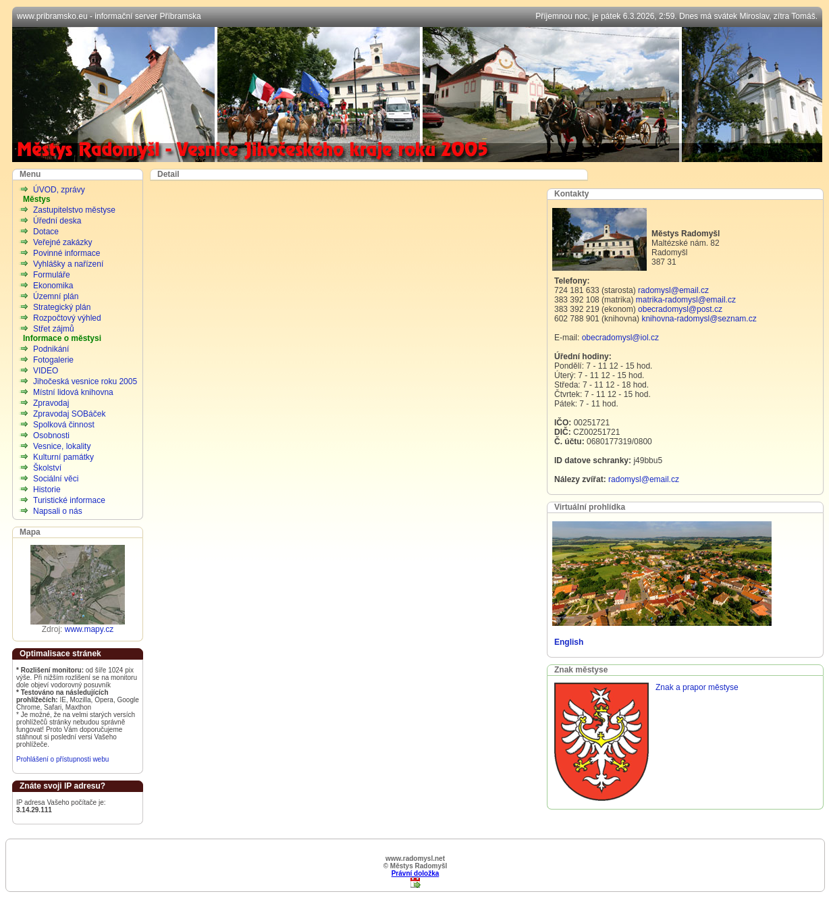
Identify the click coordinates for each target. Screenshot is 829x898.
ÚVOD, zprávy (59, 189)
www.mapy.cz (89, 629)
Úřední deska (57, 221)
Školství (47, 468)
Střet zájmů (53, 329)
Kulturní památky (63, 457)
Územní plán (55, 296)
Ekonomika (53, 285)
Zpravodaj (51, 403)
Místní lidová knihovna (73, 392)
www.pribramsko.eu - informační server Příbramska (109, 16)
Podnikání (51, 349)
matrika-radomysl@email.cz (686, 300)
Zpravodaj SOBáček (69, 414)
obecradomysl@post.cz (680, 309)
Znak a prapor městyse (697, 687)
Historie (47, 489)
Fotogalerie (53, 360)
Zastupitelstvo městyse (74, 210)
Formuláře (51, 275)
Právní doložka (415, 873)
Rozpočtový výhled (67, 318)
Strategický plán (61, 307)
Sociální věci (55, 478)
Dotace (46, 231)
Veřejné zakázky (62, 242)
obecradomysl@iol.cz (620, 337)
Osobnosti (51, 435)
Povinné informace (66, 253)
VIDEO (45, 370)
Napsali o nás (57, 511)
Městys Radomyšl (417, 94)
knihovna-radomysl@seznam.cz (698, 318)
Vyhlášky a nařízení (68, 264)
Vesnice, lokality (61, 446)
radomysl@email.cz (673, 290)
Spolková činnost (64, 424)
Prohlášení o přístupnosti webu (62, 759)
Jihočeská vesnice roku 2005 (85, 381)
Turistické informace (69, 500)
